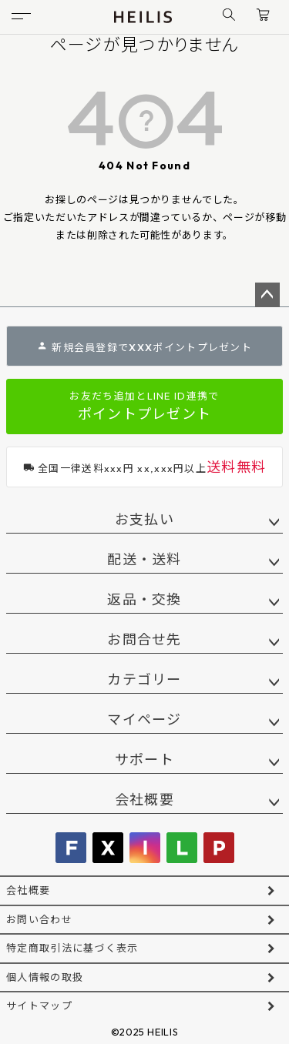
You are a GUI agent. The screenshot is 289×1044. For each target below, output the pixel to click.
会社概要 (144, 799)
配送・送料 (144, 559)
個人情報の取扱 (44, 977)
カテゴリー (144, 679)
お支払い (144, 519)
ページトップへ (267, 295)
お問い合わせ (39, 919)
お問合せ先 (144, 639)
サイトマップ (39, 1005)
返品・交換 (144, 599)
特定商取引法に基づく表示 (72, 948)
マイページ (144, 719)
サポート (144, 759)
